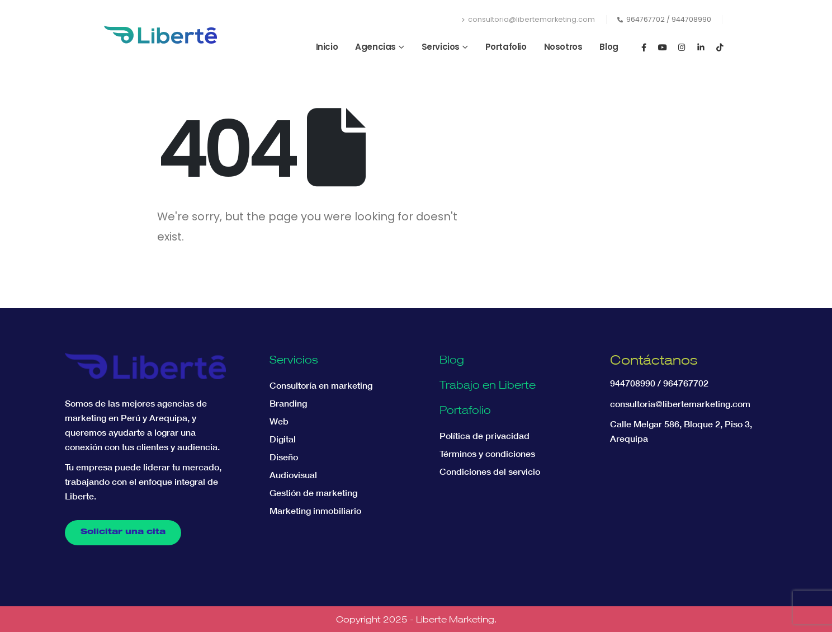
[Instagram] (681, 47)
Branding (288, 403)
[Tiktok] (719, 47)
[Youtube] (662, 47)
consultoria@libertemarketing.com (528, 19)
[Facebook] (643, 47)
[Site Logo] (160, 35)
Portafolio (506, 47)
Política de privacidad (484, 435)
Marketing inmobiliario (315, 510)
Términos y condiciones (487, 453)
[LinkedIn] (700, 47)
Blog (608, 47)
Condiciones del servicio (489, 471)
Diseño (284, 457)
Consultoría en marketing (321, 385)
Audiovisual (293, 474)
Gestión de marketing (313, 492)
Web (279, 421)
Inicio (327, 47)
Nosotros (563, 47)
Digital (283, 439)
